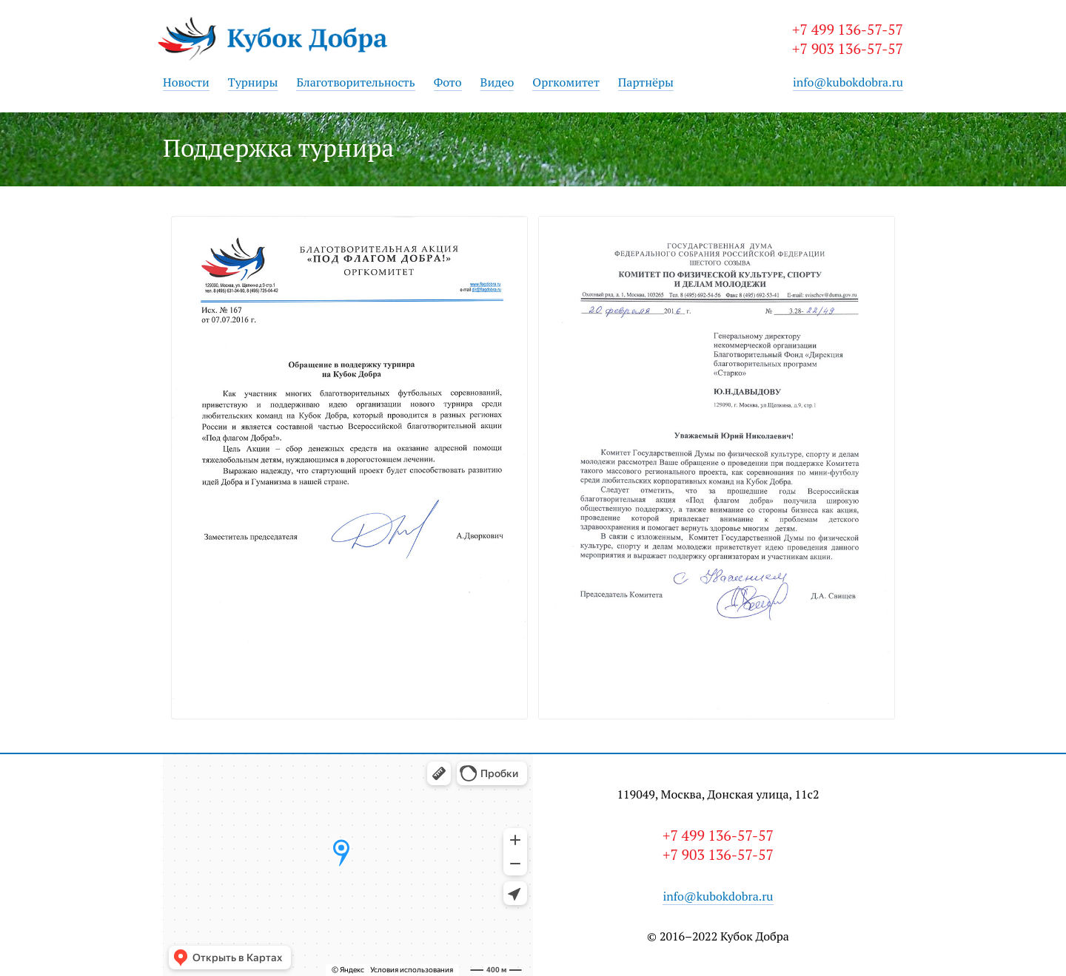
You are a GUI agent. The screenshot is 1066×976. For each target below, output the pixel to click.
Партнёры (646, 82)
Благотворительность (355, 82)
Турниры (253, 82)
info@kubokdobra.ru (848, 82)
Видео (497, 82)
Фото (448, 82)
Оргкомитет (566, 82)
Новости (186, 82)
